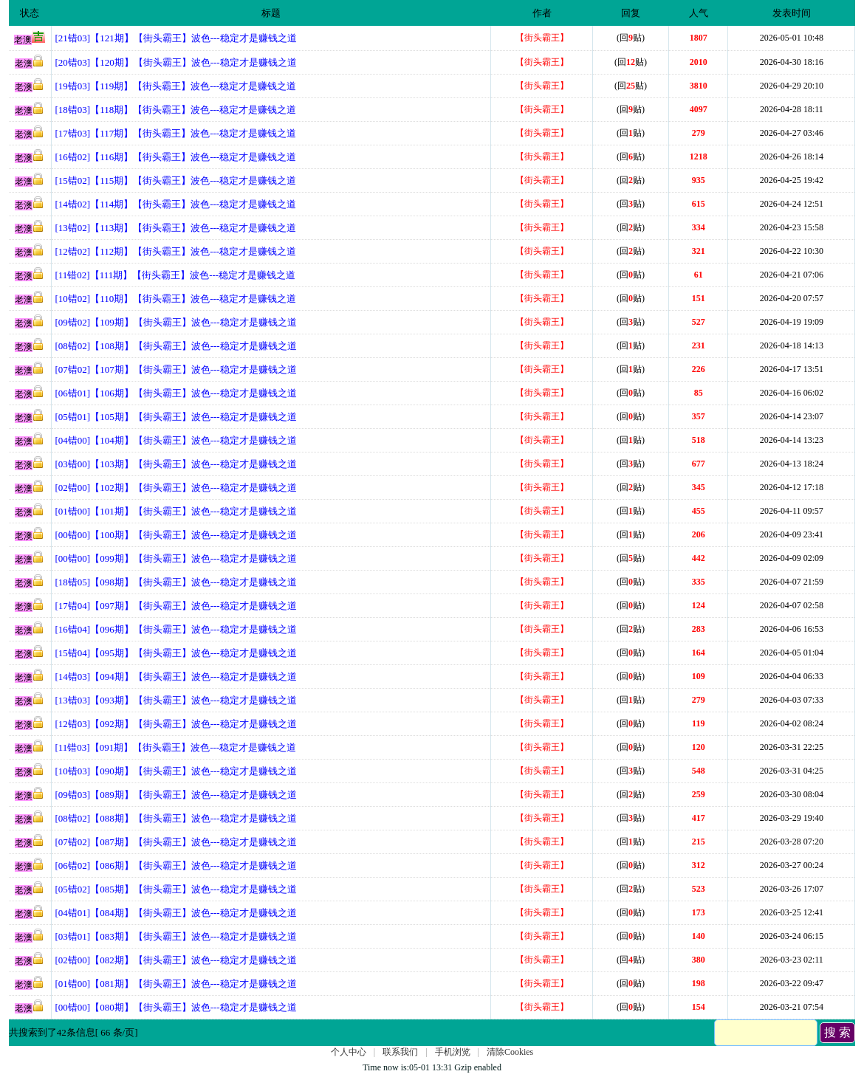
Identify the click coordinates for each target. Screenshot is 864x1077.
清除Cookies (510, 1052)
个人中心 (348, 1052)
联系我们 (400, 1052)
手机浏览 (452, 1052)
